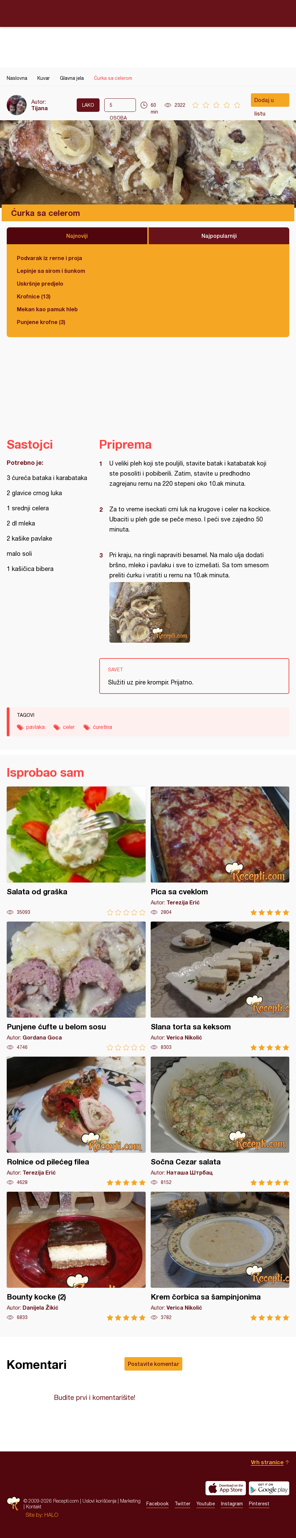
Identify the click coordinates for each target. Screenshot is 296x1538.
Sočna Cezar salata (220, 1121)
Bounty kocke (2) (76, 1256)
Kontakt (33, 1506)
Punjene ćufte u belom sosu (76, 986)
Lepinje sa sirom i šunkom (51, 270)
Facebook (157, 1503)
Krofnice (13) (33, 296)
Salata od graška (76, 851)
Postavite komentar (153, 1363)
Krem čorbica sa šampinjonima (220, 1256)
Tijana (39, 108)
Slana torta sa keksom (220, 986)
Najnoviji (77, 235)
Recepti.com (148, 13)
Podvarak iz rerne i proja (49, 258)
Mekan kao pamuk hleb (47, 309)
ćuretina (102, 727)
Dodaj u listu (264, 102)
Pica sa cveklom (220, 851)
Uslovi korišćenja (99, 1501)
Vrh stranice (267, 1462)
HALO (51, 1515)
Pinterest (259, 1503)
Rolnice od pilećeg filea (76, 1121)
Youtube (205, 1503)
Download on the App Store (226, 1488)
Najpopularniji (219, 235)
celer (69, 727)
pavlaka (35, 727)
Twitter (182, 1503)
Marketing (130, 1501)
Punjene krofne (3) (41, 322)
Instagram (232, 1503)
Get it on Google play (269, 1488)
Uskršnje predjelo (40, 283)
